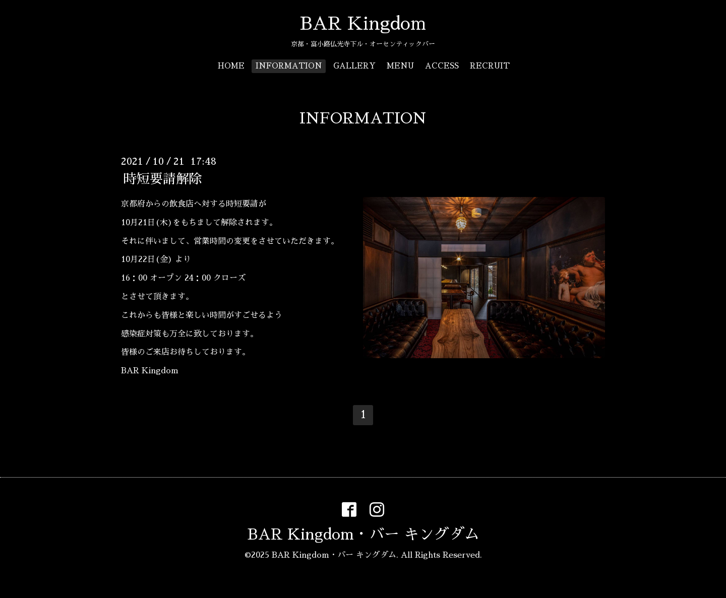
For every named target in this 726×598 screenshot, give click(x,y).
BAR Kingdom (363, 24)
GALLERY (354, 66)
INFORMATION (289, 66)
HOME (231, 66)
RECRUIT (490, 66)
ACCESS (442, 66)
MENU (400, 66)
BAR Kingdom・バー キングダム (363, 534)
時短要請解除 (163, 178)
